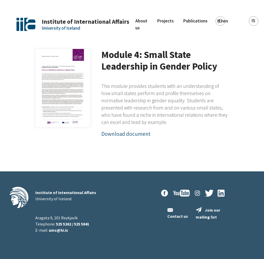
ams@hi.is (58, 230)
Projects (165, 21)
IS (253, 20)
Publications (195, 21)
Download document (126, 133)
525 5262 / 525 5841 (72, 224)
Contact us (177, 216)
